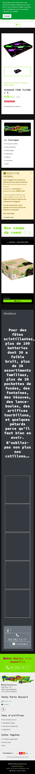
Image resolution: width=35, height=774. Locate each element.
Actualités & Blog (8, 723)
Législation (6, 729)
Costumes (8, 160)
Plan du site (7, 742)
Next (29, 232)
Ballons (8, 157)
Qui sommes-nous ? (9, 720)
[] (18, 25)
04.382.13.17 (17, 637)
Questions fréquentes (10, 726)
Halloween (9, 154)
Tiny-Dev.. (21, 766)
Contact (20, 644)
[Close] (31, 173)
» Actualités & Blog (8, 217)
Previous (25, 232)
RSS (4, 746)
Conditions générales (10, 739)
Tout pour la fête (11, 144)
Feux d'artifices (10, 147)
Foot (7, 164)
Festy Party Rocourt (11, 83)
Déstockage (9, 150)
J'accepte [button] (7, 16)
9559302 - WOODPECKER (19, 242)
